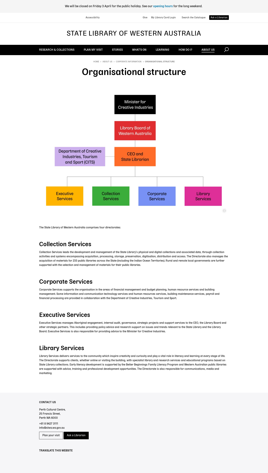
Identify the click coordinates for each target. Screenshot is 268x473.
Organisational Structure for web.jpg (224, 211)
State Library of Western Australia (134, 34)
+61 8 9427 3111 (48, 424)
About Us (107, 62)
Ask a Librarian (76, 435)
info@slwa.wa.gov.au (52, 428)
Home (96, 62)
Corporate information (129, 62)
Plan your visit (51, 435)
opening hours (162, 6)
